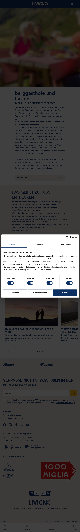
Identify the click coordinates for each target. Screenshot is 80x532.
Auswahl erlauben (40, 292)
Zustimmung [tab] (14, 244)
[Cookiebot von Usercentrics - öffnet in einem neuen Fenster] (67, 238)
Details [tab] (40, 244)
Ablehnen (15, 292)
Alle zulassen (65, 292)
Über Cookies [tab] (66, 244)
